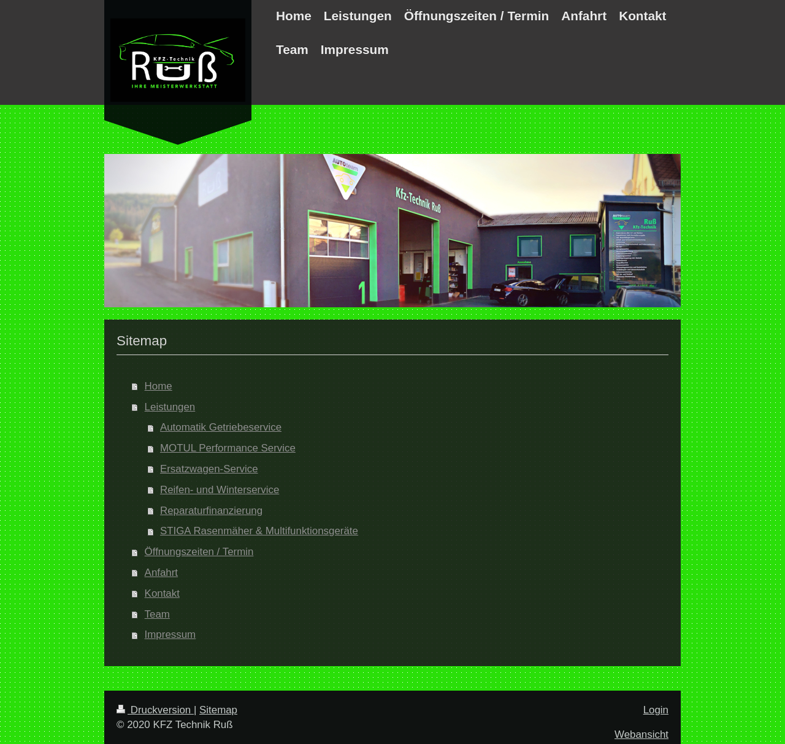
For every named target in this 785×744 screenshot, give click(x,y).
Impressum (170, 634)
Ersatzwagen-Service (209, 469)
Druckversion (155, 710)
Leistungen (170, 407)
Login (655, 710)
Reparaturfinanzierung (211, 510)
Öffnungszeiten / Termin (199, 552)
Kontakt (162, 593)
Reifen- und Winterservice (219, 490)
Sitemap (218, 710)
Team (157, 614)
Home (158, 386)
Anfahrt (161, 572)
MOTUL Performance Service (228, 448)
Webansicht (641, 734)
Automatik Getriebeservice (220, 427)
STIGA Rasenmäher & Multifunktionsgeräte (259, 531)
